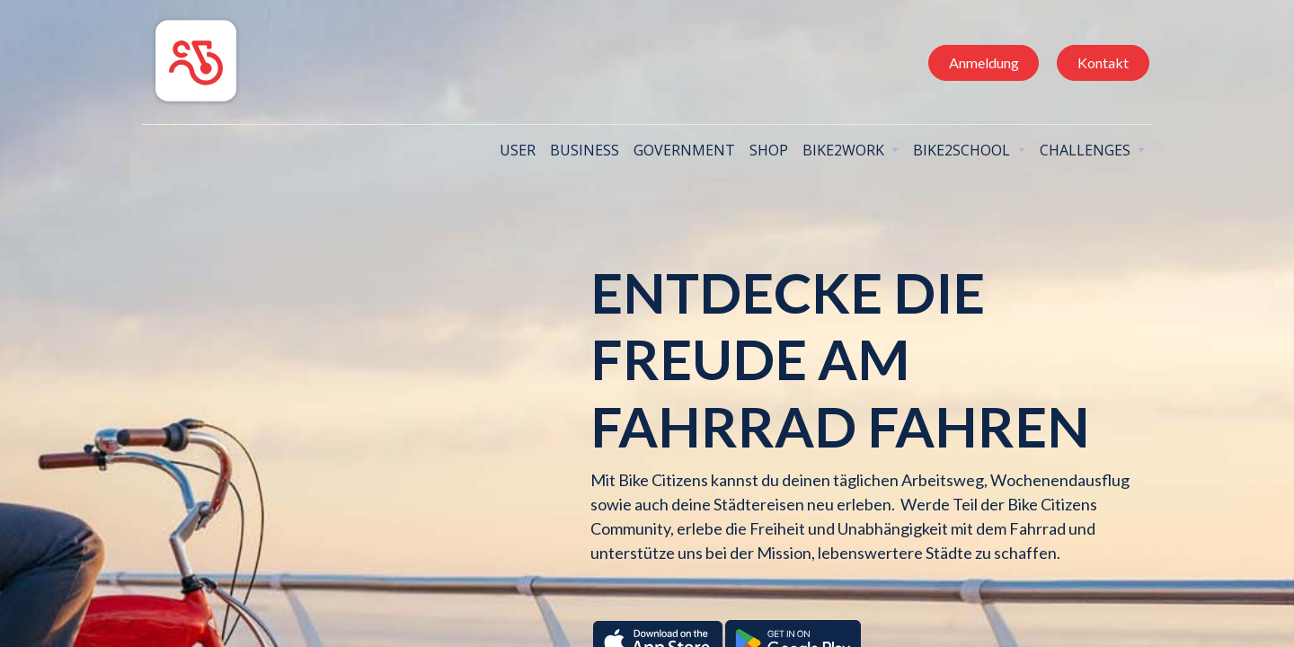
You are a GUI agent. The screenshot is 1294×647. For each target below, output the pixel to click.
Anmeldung (978, 62)
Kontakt (1096, 62)
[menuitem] (512, 150)
